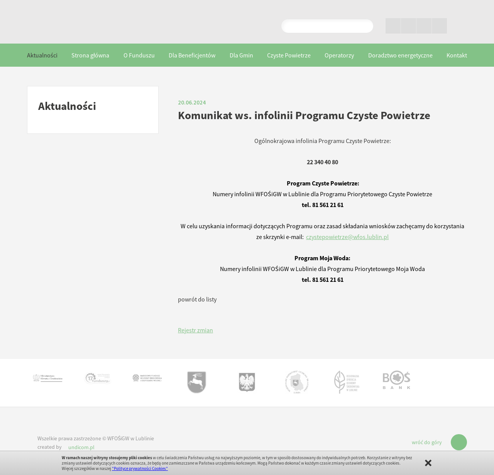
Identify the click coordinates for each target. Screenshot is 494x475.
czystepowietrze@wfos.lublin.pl (347, 237)
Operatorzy (339, 55)
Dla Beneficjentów (192, 55)
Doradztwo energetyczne (400, 55)
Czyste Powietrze (289, 55)
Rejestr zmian (195, 330)
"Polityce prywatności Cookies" (140, 468)
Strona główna (90, 55)
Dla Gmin (241, 55)
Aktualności (42, 55)
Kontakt (457, 55)
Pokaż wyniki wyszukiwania (364, 25)
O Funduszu (139, 55)
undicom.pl (81, 447)
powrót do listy (197, 299)
